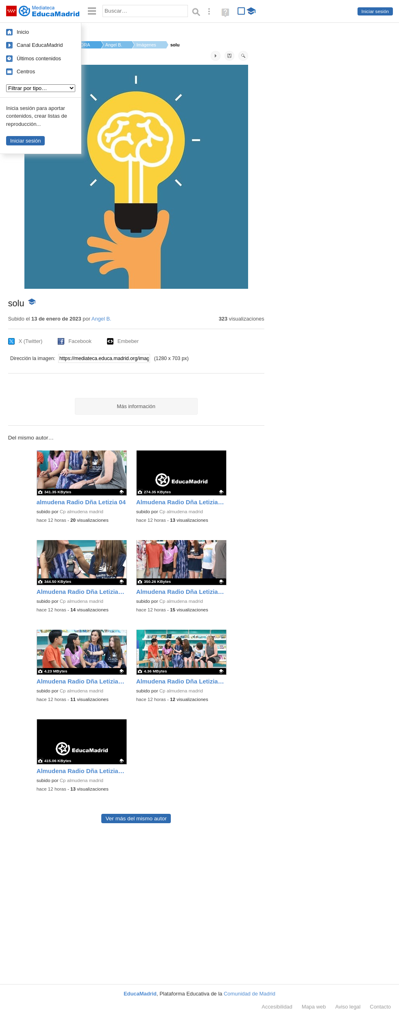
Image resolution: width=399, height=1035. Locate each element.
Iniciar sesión (375, 11)
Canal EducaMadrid (40, 45)
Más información (136, 406)
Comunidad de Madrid (249, 994)
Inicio (23, 32)
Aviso (347, 1007)
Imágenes (146, 44)
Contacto (380, 1007)
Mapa (314, 1007)
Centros (26, 71)
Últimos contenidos (39, 58)
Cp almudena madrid (81, 511)
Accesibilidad (277, 1007)
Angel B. (113, 44)
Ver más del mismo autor (135, 818)
